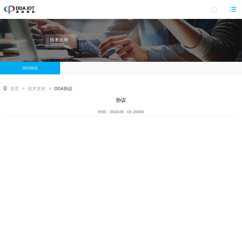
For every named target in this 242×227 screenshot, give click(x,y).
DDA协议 (30, 68)
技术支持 (36, 88)
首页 (14, 88)
